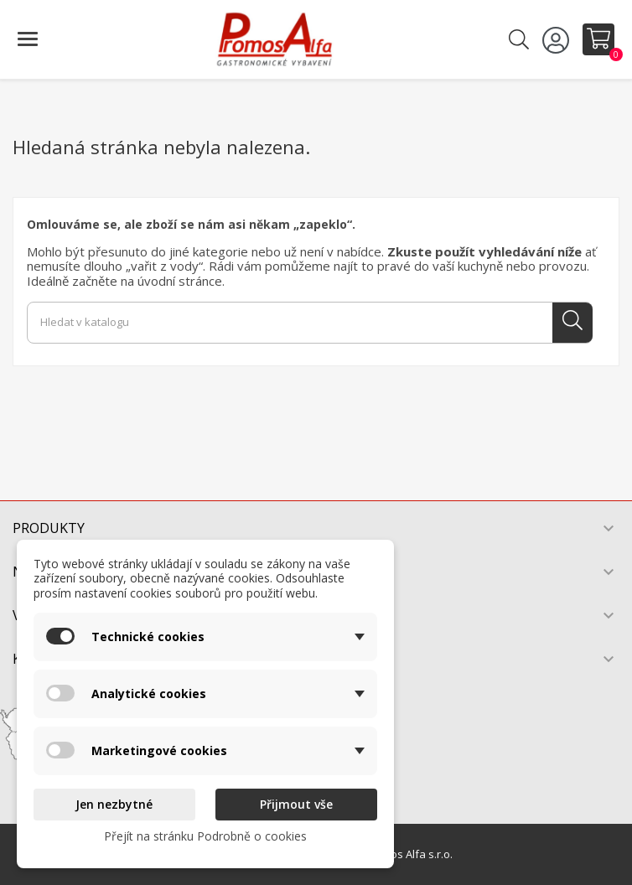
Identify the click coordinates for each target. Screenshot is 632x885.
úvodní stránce (179, 280)
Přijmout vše (296, 804)
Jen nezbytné (114, 804)
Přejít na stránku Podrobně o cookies (205, 836)
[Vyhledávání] (310, 323)
